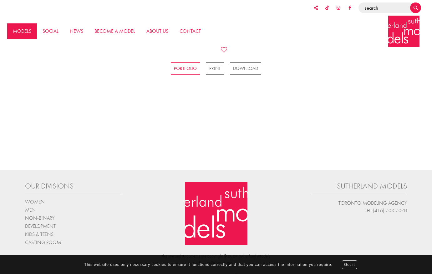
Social (50, 31)
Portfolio (185, 68)
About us (157, 31)
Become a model (114, 31)
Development (40, 225)
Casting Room (43, 241)
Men (30, 209)
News (76, 31)
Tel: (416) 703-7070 (386, 210)
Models (22, 31)
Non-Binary (39, 217)
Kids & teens (39, 233)
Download (245, 68)
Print (215, 68)
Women (35, 201)
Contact (190, 31)
